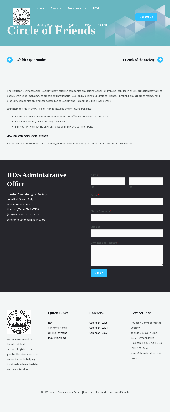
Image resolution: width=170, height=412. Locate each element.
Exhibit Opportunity (33, 59)
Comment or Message (104, 244)
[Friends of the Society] (160, 60)
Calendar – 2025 (98, 324)
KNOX (53, 25)
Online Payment (57, 334)
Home (39, 8)
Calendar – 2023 (98, 334)
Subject (96, 228)
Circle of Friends (57, 329)
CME (40, 25)
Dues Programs (57, 339)
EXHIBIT (66, 25)
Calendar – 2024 (98, 329)
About (53, 8)
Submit (99, 274)
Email (95, 195)
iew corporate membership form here (30, 135)
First (92, 187)
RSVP (90, 8)
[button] (57, 8)
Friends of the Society (136, 59)
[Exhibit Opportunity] (10, 60)
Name (95, 174)
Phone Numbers (101, 211)
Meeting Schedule (111, 8)
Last (130, 187)
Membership (73, 8)
